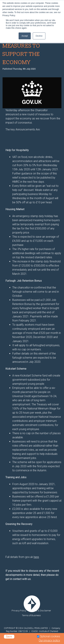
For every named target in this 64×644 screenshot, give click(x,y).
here (36, 557)
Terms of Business (31, 615)
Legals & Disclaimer (41, 610)
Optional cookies (50, 636)
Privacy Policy (19, 610)
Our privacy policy (49, 640)
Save (9, 636)
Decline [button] (39, 36)
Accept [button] (25, 36)
